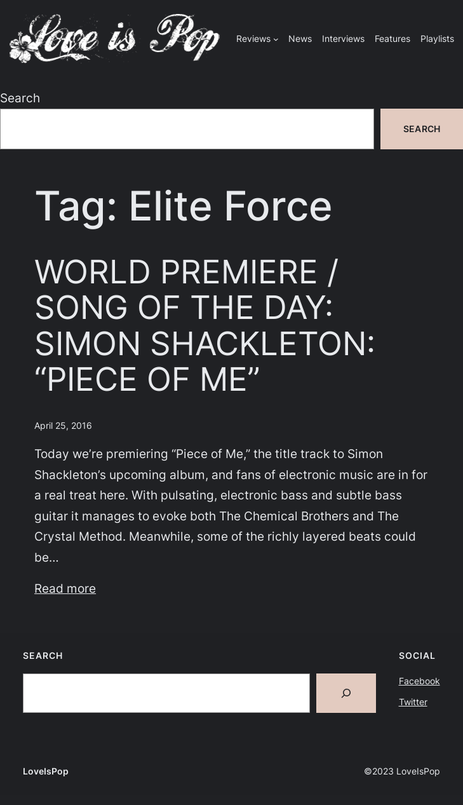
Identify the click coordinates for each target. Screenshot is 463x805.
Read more (65, 588)
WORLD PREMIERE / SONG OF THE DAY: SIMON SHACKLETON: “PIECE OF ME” (204, 325)
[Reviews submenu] (276, 39)
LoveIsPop (46, 771)
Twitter (413, 701)
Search (20, 97)
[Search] (346, 693)
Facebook (419, 680)
